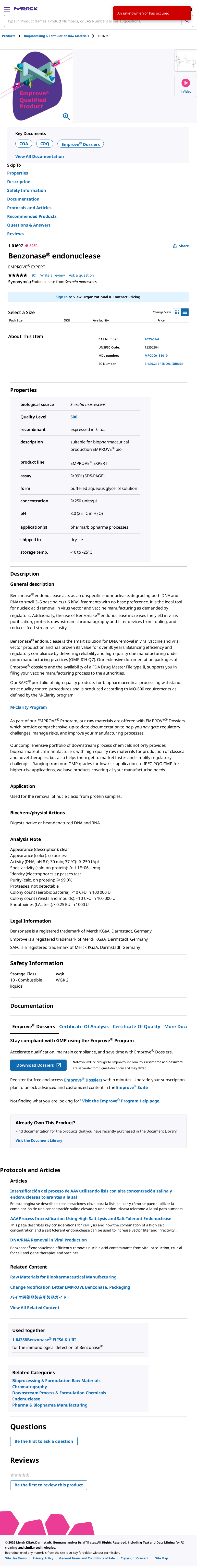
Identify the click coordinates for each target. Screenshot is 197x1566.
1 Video (185, 86)
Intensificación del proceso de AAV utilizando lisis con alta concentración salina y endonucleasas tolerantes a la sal (91, 1194)
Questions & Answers (29, 225)
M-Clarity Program (28, 707)
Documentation (23, 199)
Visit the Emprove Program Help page (120, 1101)
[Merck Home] (26, 9)
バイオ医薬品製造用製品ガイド (38, 1297)
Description (19, 181)
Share (181, 245)
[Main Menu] (7, 8)
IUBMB (176, 364)
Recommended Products (32, 216)
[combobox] (98, 21)
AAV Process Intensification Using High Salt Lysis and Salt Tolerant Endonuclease (90, 1218)
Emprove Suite (132, 1087)
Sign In (62, 296)
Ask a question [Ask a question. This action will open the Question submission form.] (81, 275)
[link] (16, 1558)
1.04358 (19, 1340)
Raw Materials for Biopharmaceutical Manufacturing (63, 1277)
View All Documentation (39, 156)
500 (73, 417)
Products (8, 36)
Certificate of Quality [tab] (136, 1026)
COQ (45, 143)
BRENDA (163, 364)
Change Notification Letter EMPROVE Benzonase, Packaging (70, 1287)
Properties (17, 173)
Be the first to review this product (51, 1486)
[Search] (187, 21)
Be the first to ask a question (44, 1441)
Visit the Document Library (39, 1140)
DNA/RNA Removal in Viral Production (48, 1240)
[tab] (13, 36)
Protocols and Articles (29, 207)
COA (23, 143)
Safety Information (26, 190)
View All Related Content (34, 1307)
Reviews (15, 234)
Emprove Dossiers (80, 144)
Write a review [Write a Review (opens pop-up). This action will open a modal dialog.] (52, 275)
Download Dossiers (38, 1065)
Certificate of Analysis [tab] (84, 1026)
